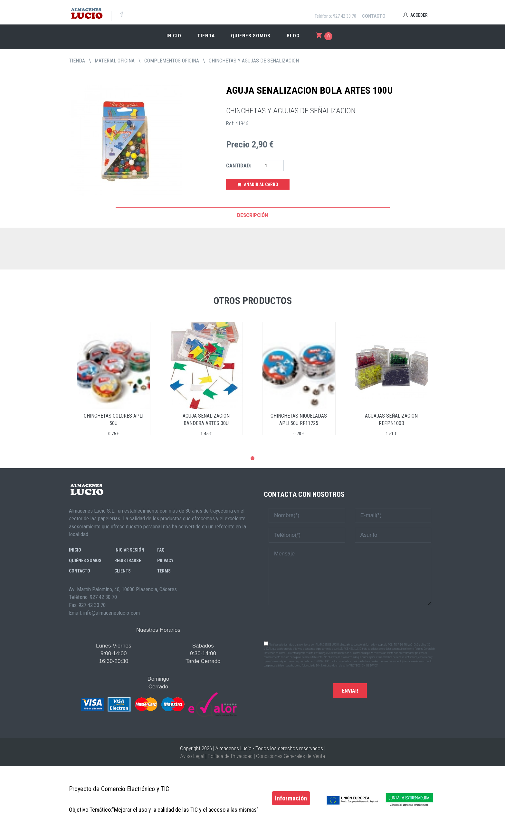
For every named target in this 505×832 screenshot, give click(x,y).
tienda (77, 61)
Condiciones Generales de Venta (290, 756)
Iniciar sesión (129, 550)
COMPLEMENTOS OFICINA (171, 61)
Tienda (206, 36)
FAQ (161, 550)
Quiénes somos (85, 560)
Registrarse (127, 560)
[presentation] (350, 622)
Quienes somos (251, 36)
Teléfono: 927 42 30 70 (335, 16)
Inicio (174, 36)
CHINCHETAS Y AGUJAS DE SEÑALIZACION (254, 61)
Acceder (415, 15)
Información (291, 798)
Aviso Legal (192, 756)
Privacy (165, 560)
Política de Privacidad (230, 756)
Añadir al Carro (257, 184)
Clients (122, 570)
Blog (293, 36)
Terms (164, 570)
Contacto (374, 16)
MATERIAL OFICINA (115, 61)
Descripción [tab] (252, 215)
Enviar (350, 691)
